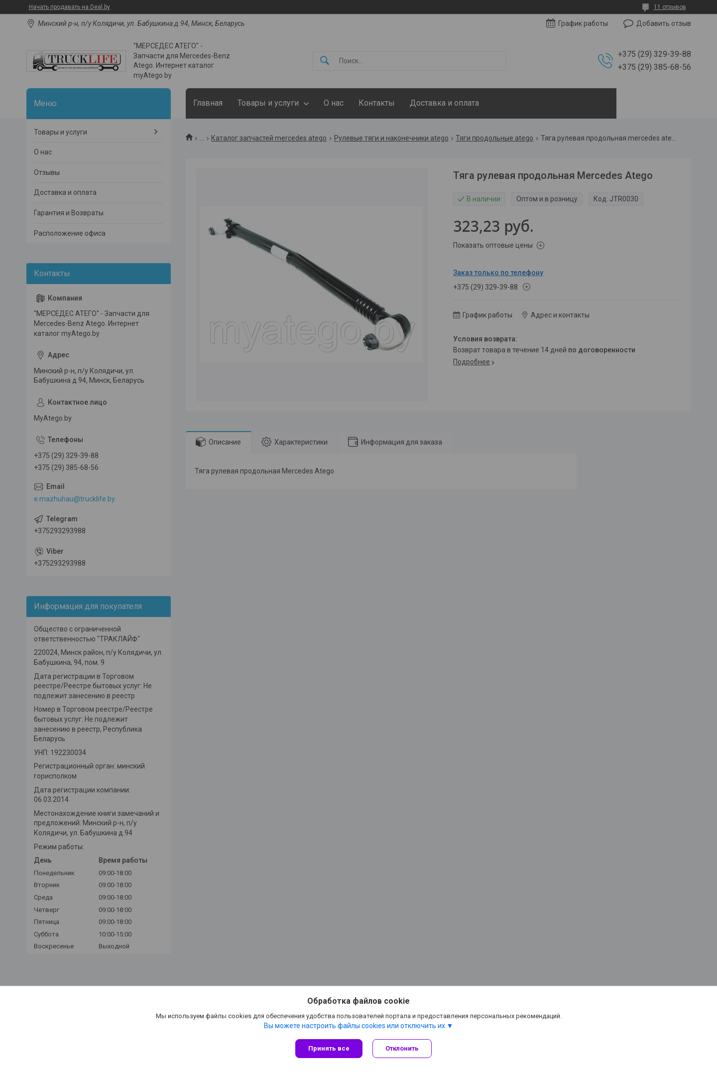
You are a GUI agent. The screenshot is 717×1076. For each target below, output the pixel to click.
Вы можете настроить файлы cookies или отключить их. (355, 1026)
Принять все (329, 1048)
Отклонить (402, 1048)
